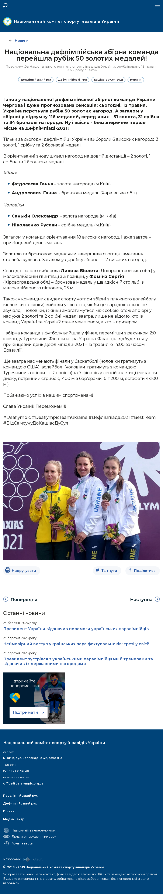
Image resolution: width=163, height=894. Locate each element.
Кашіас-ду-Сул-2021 (108, 79)
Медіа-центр (13, 819)
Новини (136, 79)
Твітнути (109, 571)
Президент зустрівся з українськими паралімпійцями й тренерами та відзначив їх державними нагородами (78, 661)
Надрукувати (24, 571)
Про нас (9, 811)
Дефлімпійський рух (36, 79)
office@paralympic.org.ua (23, 783)
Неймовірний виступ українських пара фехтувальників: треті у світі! (76, 644)
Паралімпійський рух (20, 795)
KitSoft (32, 859)
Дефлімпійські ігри (72, 79)
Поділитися (145, 571)
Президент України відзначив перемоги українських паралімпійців (76, 629)
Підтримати (25, 712)
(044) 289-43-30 (16, 771)
